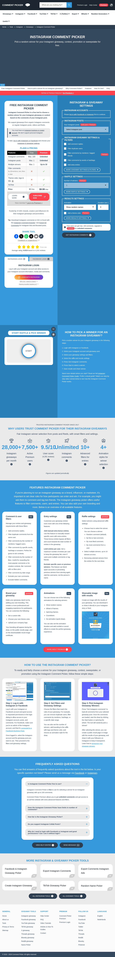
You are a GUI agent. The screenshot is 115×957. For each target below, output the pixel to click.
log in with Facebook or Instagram (81, 114)
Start (28, 351)
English (100, 916)
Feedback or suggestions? (29, 240)
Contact (43, 933)
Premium (103, 5)
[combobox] (53, 5)
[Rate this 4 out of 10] (25, 247)
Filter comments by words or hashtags (81, 160)
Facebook (79, 773)
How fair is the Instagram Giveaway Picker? (45, 817)
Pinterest (81, 945)
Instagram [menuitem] (19, 14)
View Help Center (45, 845)
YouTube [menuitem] (42, 14)
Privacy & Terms (8, 927)
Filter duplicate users (75, 148)
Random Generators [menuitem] (99, 14)
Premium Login (82, 5)
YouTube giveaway (28, 923)
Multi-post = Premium (88, 125)
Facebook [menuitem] (31, 14)
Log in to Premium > (34, 203)
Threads (81, 934)
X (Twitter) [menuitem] (64, 14)
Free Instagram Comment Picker (13, 88)
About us (5, 919)
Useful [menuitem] (5, 21)
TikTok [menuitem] (53, 14)
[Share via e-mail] (36, 236)
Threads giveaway (27, 934)
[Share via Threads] (31, 236)
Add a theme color (74, 213)
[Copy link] (41, 236)
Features (88, 88)
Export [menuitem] (74, 14)
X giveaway (25, 930)
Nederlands (101, 919)
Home (4, 916)
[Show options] (86, 129)
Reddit (80, 937)
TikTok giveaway (27, 927)
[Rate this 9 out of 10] (36, 247)
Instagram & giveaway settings (29, 143)
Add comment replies (75, 144)
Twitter (80, 927)
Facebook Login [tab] (41, 259)
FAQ (108, 88)
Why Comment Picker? (74, 88)
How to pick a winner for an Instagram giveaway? (45, 88)
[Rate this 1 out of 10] (18, 247)
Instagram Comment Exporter (24, 223)
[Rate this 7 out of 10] (32, 247)
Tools (4, 923)
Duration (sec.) (103, 203)
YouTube (81, 923)
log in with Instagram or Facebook (25, 141)
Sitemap (5, 930)
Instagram (92, 773)
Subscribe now (39, 197)
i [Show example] (12, 181)
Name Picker (26, 945)
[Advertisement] (57, 65)
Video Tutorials (45, 923)
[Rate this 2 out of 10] (20, 247)
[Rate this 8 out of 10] (34, 247)
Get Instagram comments (78, 235)
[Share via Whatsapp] (26, 236)
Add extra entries (74, 165)
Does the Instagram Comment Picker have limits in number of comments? (52, 808)
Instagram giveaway (28, 916)
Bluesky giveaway (27, 937)
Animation (67, 203)
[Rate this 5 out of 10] (27, 247)
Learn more (18, 197)
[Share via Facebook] (16, 236)
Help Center (93, 5)
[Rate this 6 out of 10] (29, 247)
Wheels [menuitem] (84, 14)
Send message (71, 845)
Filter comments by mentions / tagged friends (81, 154)
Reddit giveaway (27, 941)
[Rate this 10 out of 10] (38, 247)
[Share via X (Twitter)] (21, 236)
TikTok (80, 930)
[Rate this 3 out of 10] (23, 247)
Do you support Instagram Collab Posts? (44, 824)
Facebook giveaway (28, 919)
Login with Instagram (29, 277)
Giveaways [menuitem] (7, 14)
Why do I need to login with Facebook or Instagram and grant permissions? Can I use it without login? (52, 832)
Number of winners (71, 181)
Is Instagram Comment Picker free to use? (45, 784)
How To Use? (99, 88)
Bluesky (81, 941)
